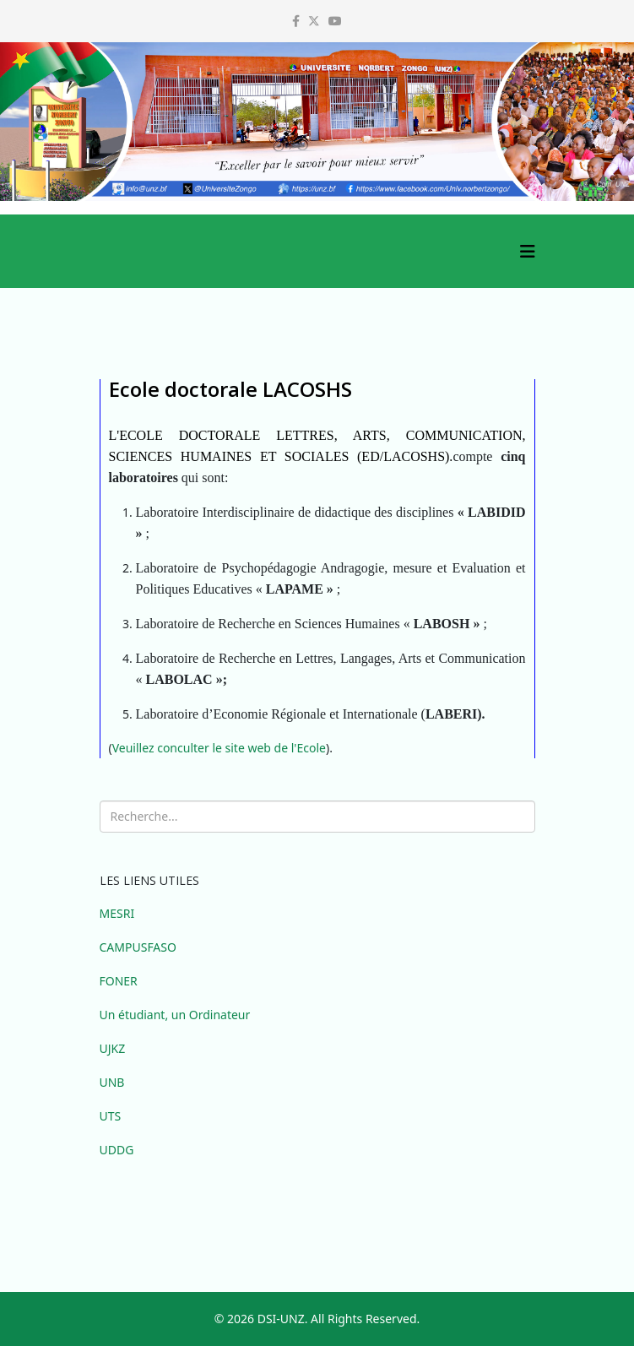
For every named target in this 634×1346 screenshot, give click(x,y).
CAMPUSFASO (138, 947)
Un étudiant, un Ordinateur (175, 1015)
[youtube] (335, 21)
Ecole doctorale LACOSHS (230, 389)
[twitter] (314, 21)
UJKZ (113, 1048)
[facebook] (296, 21)
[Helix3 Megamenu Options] (527, 251)
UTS (111, 1116)
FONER (119, 981)
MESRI (117, 913)
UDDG (117, 1150)
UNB (112, 1082)
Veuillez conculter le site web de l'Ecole (219, 748)
